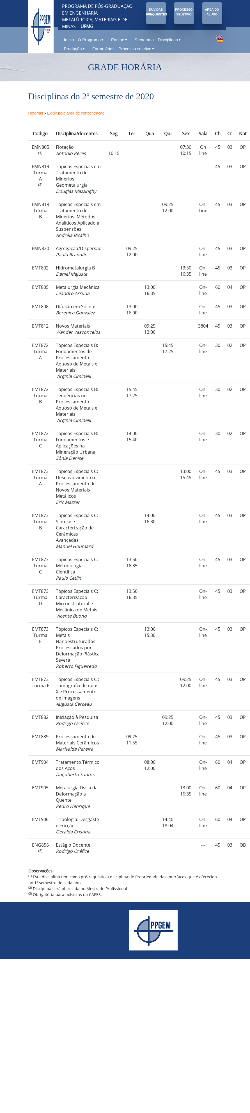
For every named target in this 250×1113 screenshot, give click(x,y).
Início (69, 39)
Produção (74, 48)
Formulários (103, 48)
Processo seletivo (136, 48)
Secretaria (144, 39)
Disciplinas (169, 39)
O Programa (91, 39)
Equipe (119, 39)
